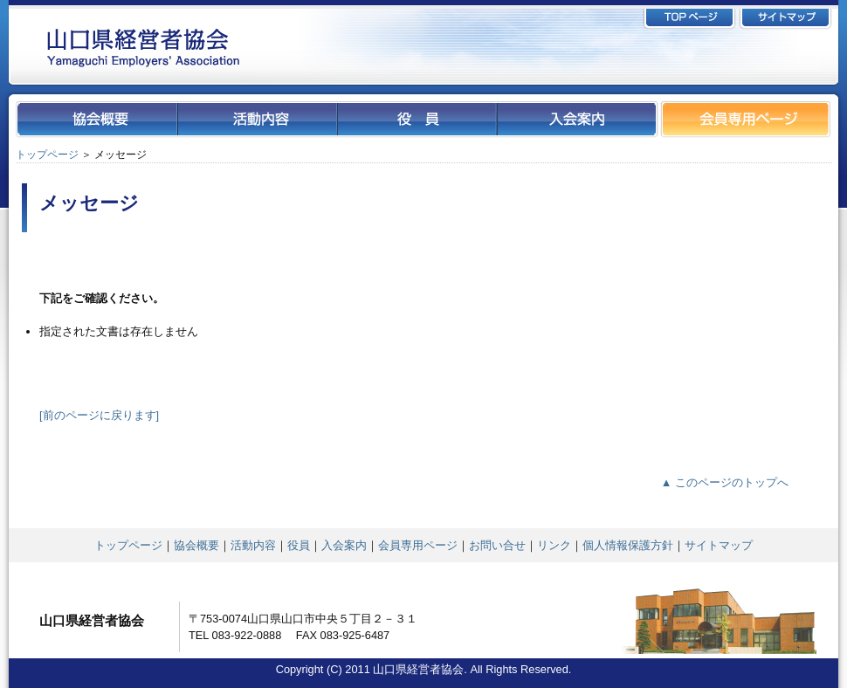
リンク (554, 545)
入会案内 (344, 545)
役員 (298, 545)
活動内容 (253, 545)
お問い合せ (497, 545)
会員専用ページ (418, 545)
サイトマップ (719, 545)
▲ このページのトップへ (724, 482)
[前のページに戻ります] (99, 415)
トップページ (47, 154)
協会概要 (196, 545)
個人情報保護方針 (627, 545)
